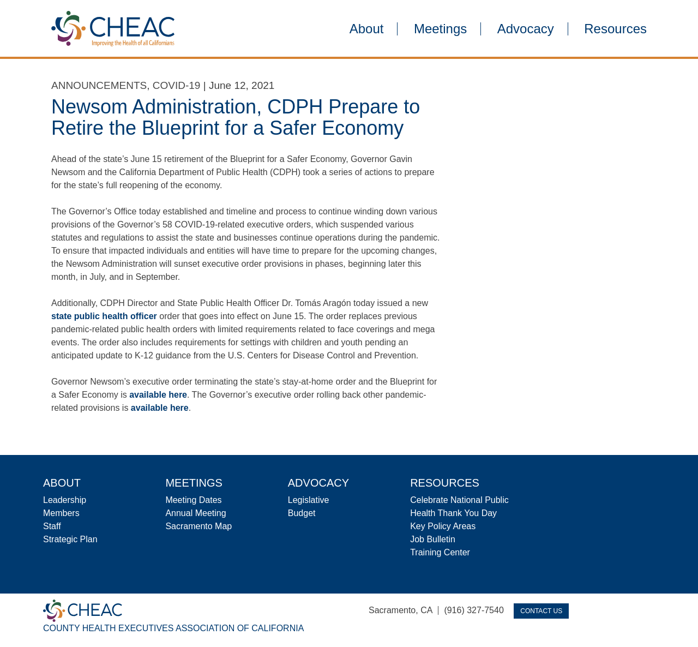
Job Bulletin (432, 539)
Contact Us (541, 611)
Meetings (440, 28)
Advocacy (525, 28)
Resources (615, 28)
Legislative (308, 500)
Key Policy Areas (443, 526)
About (367, 28)
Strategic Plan (70, 539)
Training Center (440, 552)
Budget (302, 513)
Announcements (99, 85)
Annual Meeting (195, 513)
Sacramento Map (198, 526)
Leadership (64, 500)
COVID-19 (177, 85)
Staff (52, 526)
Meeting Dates (193, 500)
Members (61, 513)
